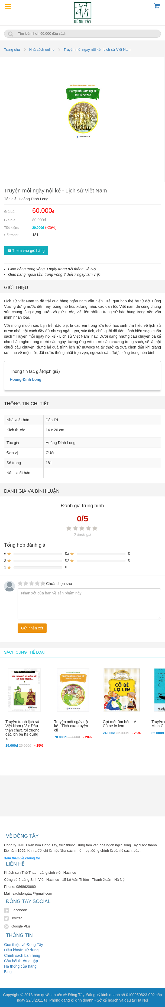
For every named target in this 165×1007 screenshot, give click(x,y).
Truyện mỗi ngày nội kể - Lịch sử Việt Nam (97, 49)
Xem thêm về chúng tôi (22, 858)
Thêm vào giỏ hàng (26, 250)
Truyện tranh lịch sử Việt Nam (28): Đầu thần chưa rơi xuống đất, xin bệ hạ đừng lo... (22, 730)
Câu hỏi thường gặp (21, 961)
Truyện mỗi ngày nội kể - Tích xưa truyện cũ (71, 726)
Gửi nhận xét (32, 628)
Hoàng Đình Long (25, 379)
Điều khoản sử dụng (21, 950)
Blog (8, 972)
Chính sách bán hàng (22, 955)
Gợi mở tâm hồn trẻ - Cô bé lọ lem (120, 724)
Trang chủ (12, 49)
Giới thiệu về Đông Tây (23, 944)
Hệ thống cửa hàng (20, 966)
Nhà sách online (41, 49)
